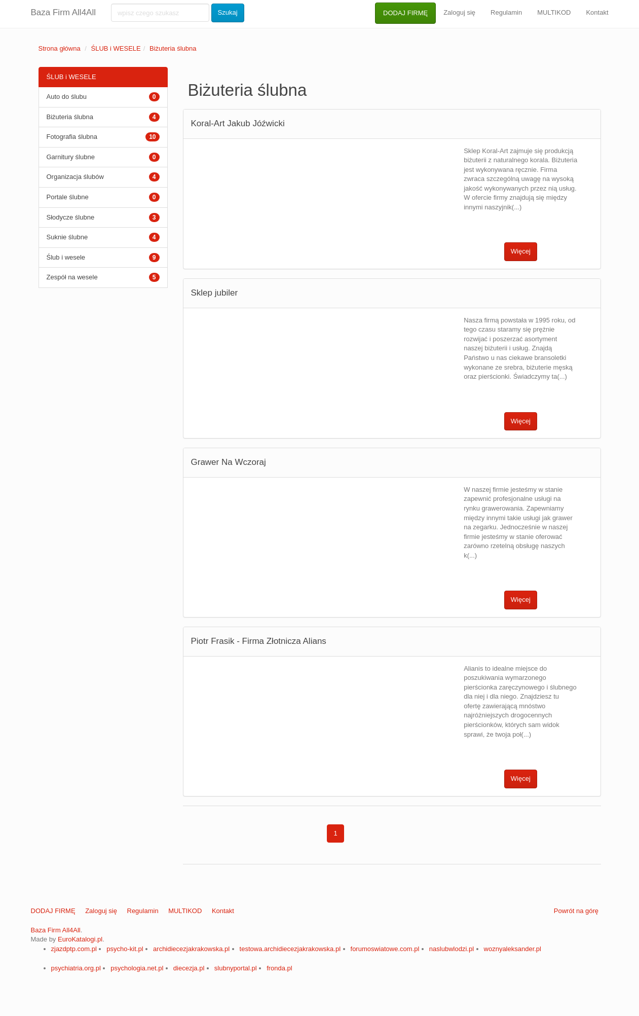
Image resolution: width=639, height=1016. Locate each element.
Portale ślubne (68, 197)
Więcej (521, 251)
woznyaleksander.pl (512, 949)
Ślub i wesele (66, 257)
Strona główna (60, 48)
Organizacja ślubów (75, 176)
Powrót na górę (576, 911)
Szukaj (228, 12)
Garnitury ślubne (71, 157)
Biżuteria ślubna (173, 48)
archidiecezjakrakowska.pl (191, 949)
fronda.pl (279, 968)
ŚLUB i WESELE (115, 48)
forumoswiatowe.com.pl (385, 949)
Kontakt (597, 12)
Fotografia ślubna (72, 136)
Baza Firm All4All (63, 12)
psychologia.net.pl (136, 968)
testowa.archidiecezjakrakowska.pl (290, 949)
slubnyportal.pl (235, 968)
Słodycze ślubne (71, 217)
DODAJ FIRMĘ (405, 13)
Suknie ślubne (67, 237)
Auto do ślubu (67, 96)
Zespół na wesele (72, 277)
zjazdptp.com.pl (74, 949)
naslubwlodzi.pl (451, 949)
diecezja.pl (188, 968)
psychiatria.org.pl (76, 968)
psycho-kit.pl (124, 949)
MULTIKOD (554, 12)
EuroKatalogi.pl (80, 939)
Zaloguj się (459, 12)
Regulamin (506, 12)
